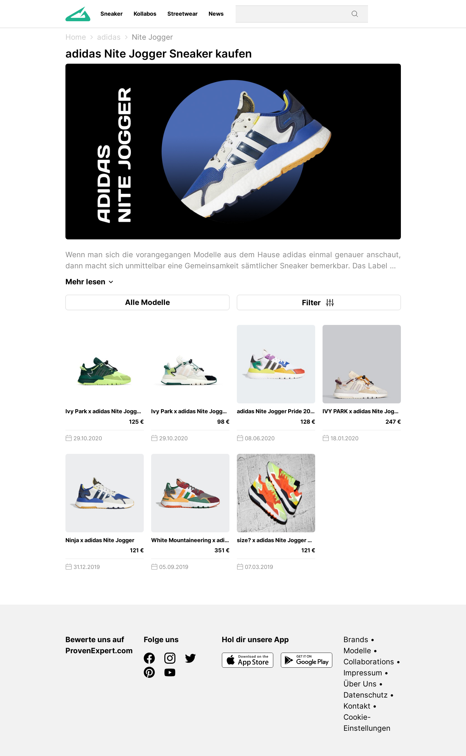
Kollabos (145, 13)
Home (75, 37)
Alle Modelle (147, 302)
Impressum (362, 672)
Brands (355, 639)
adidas (109, 37)
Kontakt (356, 706)
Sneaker (111, 13)
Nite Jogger (152, 37)
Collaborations (368, 661)
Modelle (357, 650)
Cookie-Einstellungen (366, 723)
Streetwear (182, 13)
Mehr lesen (90, 281)
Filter (318, 302)
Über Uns (360, 683)
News (216, 13)
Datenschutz (365, 694)
